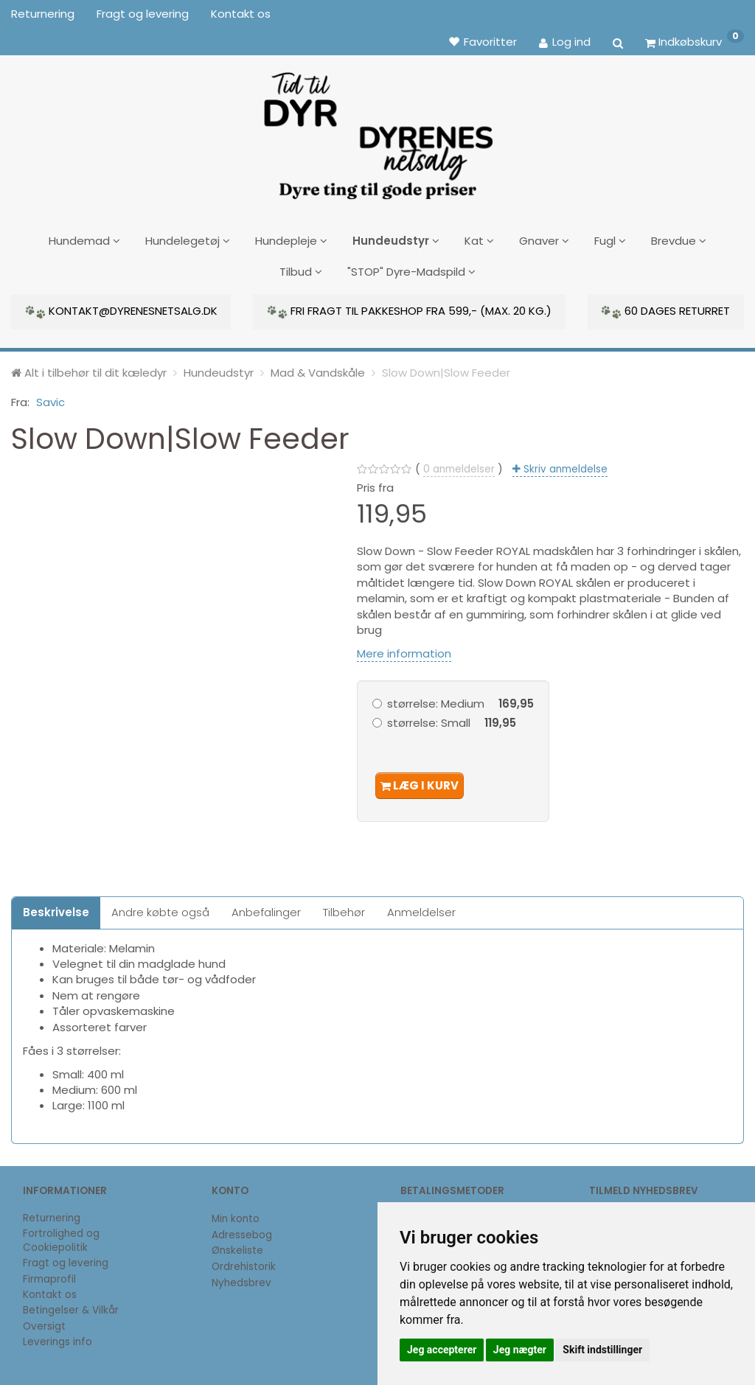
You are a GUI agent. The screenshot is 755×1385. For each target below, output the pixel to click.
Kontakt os (241, 13)
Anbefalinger (266, 907)
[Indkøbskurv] (694, 41)
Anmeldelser (421, 907)
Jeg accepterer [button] (441, 1350)
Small (451, 718)
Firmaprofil (49, 1275)
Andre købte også (160, 907)
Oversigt (44, 1321)
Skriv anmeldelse (564, 464)
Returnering (42, 13)
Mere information (404, 648)
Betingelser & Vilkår (71, 1306)
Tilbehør (344, 907)
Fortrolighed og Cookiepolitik (61, 1236)
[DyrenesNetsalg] (377, 130)
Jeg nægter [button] (519, 1350)
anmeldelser (459, 464)
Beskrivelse (56, 907)
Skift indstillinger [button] (602, 1350)
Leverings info (57, 1337)
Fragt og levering (143, 13)
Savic (50, 397)
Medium (460, 698)
